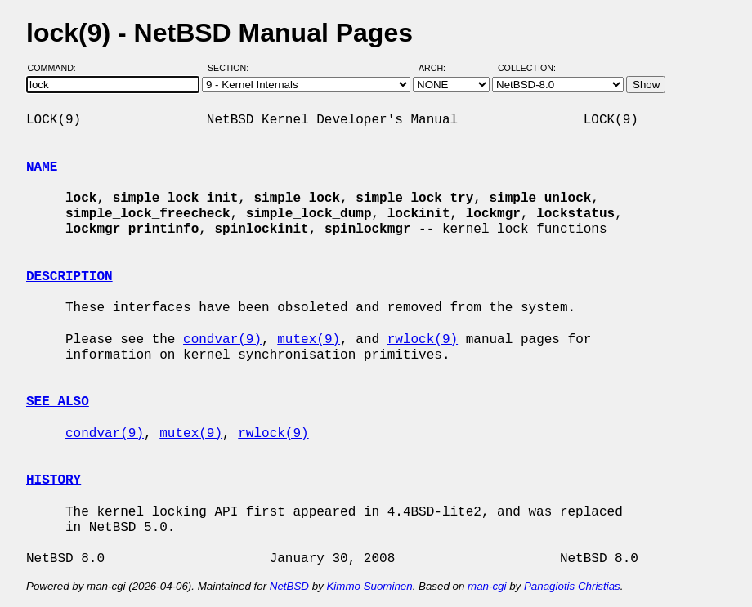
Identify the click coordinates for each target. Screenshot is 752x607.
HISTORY (53, 480)
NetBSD (289, 586)
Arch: (439, 68)
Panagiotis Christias (572, 586)
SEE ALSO (57, 402)
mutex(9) (308, 340)
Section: (232, 68)
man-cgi (487, 586)
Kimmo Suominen (369, 586)
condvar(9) (222, 340)
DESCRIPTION (69, 277)
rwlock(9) (422, 340)
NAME (41, 167)
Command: (57, 68)
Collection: (527, 68)
